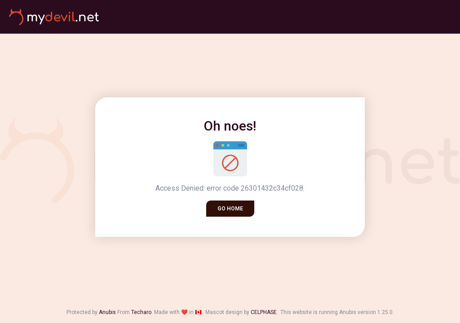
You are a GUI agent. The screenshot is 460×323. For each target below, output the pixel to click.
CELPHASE (264, 312)
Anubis (107, 312)
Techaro (141, 312)
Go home (230, 208)
